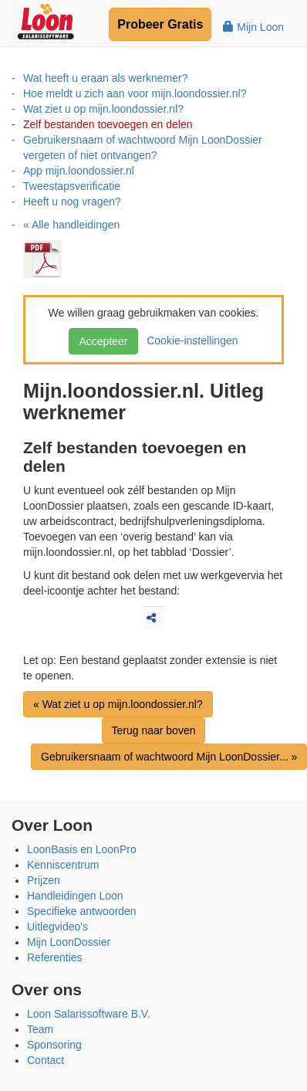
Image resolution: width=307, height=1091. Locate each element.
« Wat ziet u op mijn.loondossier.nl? (118, 704)
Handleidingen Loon (75, 895)
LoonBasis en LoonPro (82, 849)
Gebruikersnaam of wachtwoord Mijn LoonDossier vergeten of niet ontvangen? (142, 147)
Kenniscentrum (63, 865)
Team (40, 1029)
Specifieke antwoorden (82, 911)
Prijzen (43, 880)
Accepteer (103, 341)
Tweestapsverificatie (71, 186)
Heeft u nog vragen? (72, 201)
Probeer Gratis (160, 24)
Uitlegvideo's (57, 926)
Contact (45, 1060)
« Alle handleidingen (71, 225)
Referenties (55, 957)
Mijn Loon (253, 27)
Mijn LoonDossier (68, 942)
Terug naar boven (154, 730)
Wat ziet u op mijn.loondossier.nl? (103, 109)
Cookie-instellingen (189, 340)
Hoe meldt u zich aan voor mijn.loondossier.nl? (135, 93)
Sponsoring (54, 1044)
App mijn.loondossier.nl (78, 170)
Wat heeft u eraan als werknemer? (105, 78)
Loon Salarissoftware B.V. (88, 1014)
